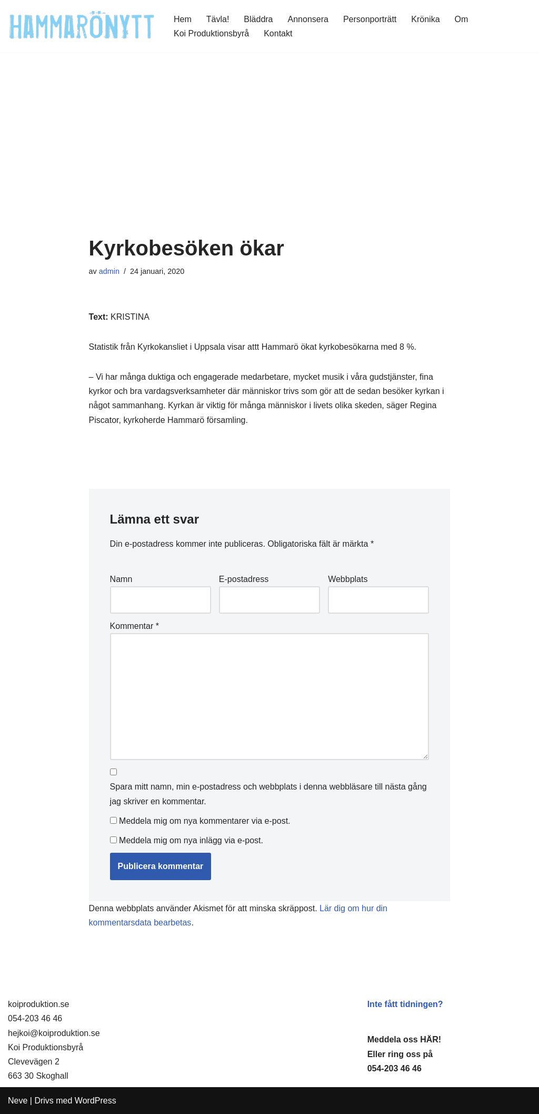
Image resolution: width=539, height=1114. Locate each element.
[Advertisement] (270, 157)
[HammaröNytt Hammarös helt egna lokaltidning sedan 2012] (82, 26)
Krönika (425, 19)
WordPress (95, 1100)
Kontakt (278, 33)
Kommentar (134, 626)
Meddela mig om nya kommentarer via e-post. (204, 820)
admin (109, 271)
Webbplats (347, 579)
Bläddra (258, 19)
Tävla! (217, 19)
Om (461, 19)
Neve (17, 1100)
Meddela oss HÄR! (404, 1039)
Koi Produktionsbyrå (211, 33)
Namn (121, 579)
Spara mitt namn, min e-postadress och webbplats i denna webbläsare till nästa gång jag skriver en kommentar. (268, 793)
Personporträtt (369, 19)
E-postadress (243, 579)
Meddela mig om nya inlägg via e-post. (191, 840)
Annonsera (308, 19)
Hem (183, 19)
